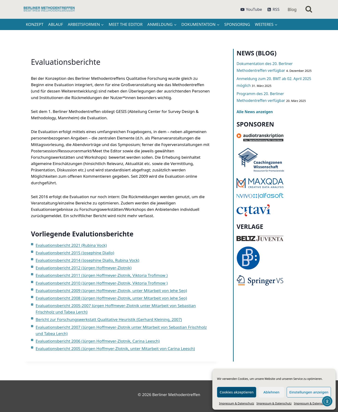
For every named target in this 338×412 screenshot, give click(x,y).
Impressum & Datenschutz (236, 403)
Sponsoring (237, 24)
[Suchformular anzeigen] (309, 9)
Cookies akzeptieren (237, 392)
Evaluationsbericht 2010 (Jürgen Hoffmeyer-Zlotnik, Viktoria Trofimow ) (102, 283)
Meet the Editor (126, 24)
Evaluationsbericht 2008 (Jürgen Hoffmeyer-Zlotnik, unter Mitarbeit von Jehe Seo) (111, 298)
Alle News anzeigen (255, 111)
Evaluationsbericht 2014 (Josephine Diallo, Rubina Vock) (87, 260)
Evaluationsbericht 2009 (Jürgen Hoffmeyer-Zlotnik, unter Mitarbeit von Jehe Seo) (111, 290)
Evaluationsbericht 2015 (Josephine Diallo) (75, 252)
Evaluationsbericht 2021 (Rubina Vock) (71, 245)
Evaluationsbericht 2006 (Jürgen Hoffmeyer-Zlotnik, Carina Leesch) (98, 341)
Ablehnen (271, 392)
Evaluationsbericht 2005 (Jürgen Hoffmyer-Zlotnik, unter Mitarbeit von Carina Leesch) (115, 348)
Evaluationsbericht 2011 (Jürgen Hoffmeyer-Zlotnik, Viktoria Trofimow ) (102, 275)
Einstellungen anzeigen (308, 392)
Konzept (34, 24)
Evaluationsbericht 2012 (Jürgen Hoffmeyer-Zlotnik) (83, 267)
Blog (292, 9)
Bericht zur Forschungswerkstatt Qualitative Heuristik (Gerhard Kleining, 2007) (109, 319)
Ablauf (55, 24)
